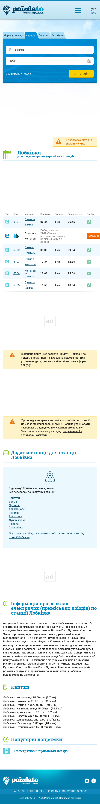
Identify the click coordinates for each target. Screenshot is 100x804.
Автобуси (57, 35)
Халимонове (17, 509)
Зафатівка (15, 516)
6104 (16, 273)
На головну (20, 791)
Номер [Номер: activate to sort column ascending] (16, 214)
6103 (16, 262)
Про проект (38, 791)
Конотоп (30, 264)
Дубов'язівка (17, 520)
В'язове (14, 524)
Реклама (54, 791)
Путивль (30, 219)
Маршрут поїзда (13, 35)
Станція (30, 35)
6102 (16, 250)
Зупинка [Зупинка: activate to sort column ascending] (59, 214)
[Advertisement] (51, 110)
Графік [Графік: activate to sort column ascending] (90, 214)
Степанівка (16, 527)
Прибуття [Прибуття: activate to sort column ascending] (45, 214)
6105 (16, 285)
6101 (16, 222)
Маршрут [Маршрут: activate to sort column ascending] (29, 214)
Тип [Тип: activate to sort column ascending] (7, 214)
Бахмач (29, 224)
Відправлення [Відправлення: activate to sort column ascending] (75, 214)
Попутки (43, 35)
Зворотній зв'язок (75, 791)
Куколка (14, 513)
